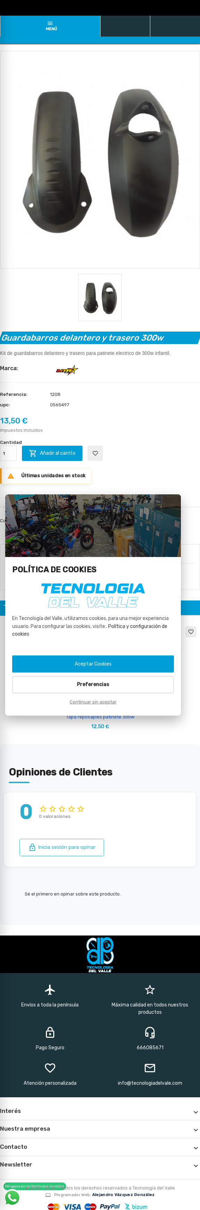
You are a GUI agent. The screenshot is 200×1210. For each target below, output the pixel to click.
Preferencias (93, 684)
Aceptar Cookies (93, 664)
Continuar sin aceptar (93, 701)
